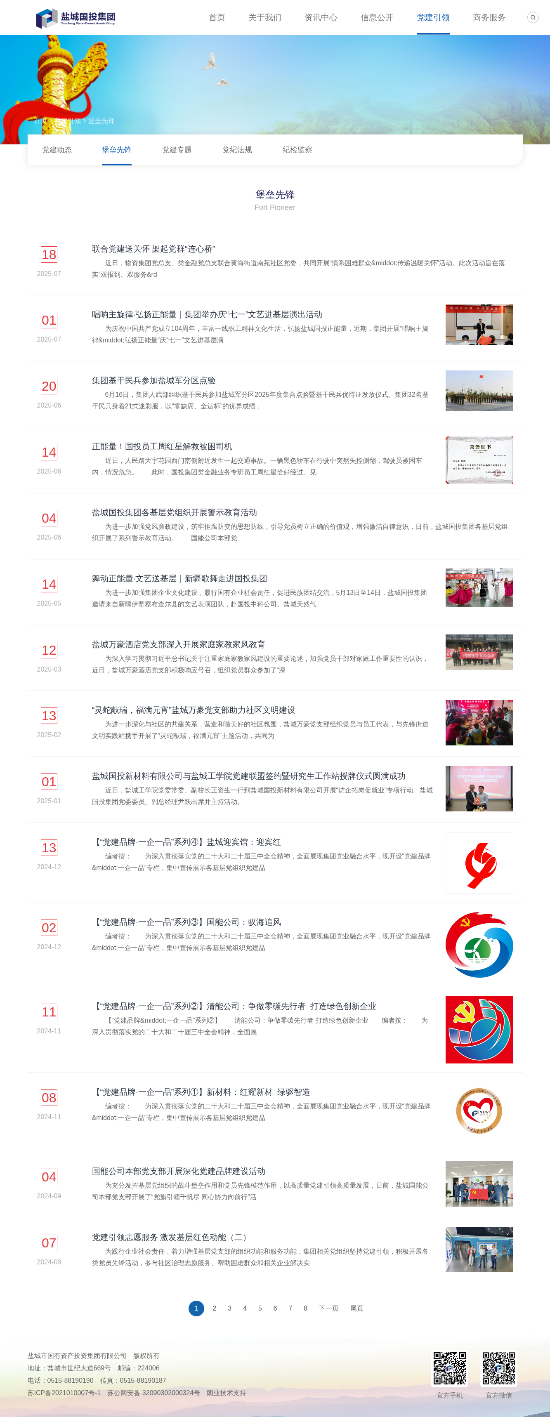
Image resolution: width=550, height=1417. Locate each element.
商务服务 (489, 17)
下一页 (329, 1308)
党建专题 (177, 150)
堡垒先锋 (101, 120)
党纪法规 (237, 150)
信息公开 (377, 17)
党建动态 (57, 150)
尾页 (357, 1308)
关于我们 (264, 17)
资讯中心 (321, 17)
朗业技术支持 (226, 1392)
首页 (217, 17)
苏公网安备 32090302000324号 (153, 1392)
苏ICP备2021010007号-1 (64, 1392)
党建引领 (433, 17)
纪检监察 (297, 150)
